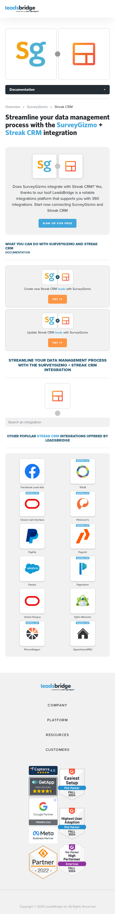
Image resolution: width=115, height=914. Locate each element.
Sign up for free (57, 223)
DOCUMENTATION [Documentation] (17, 252)
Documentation (22, 89)
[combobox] (57, 422)
